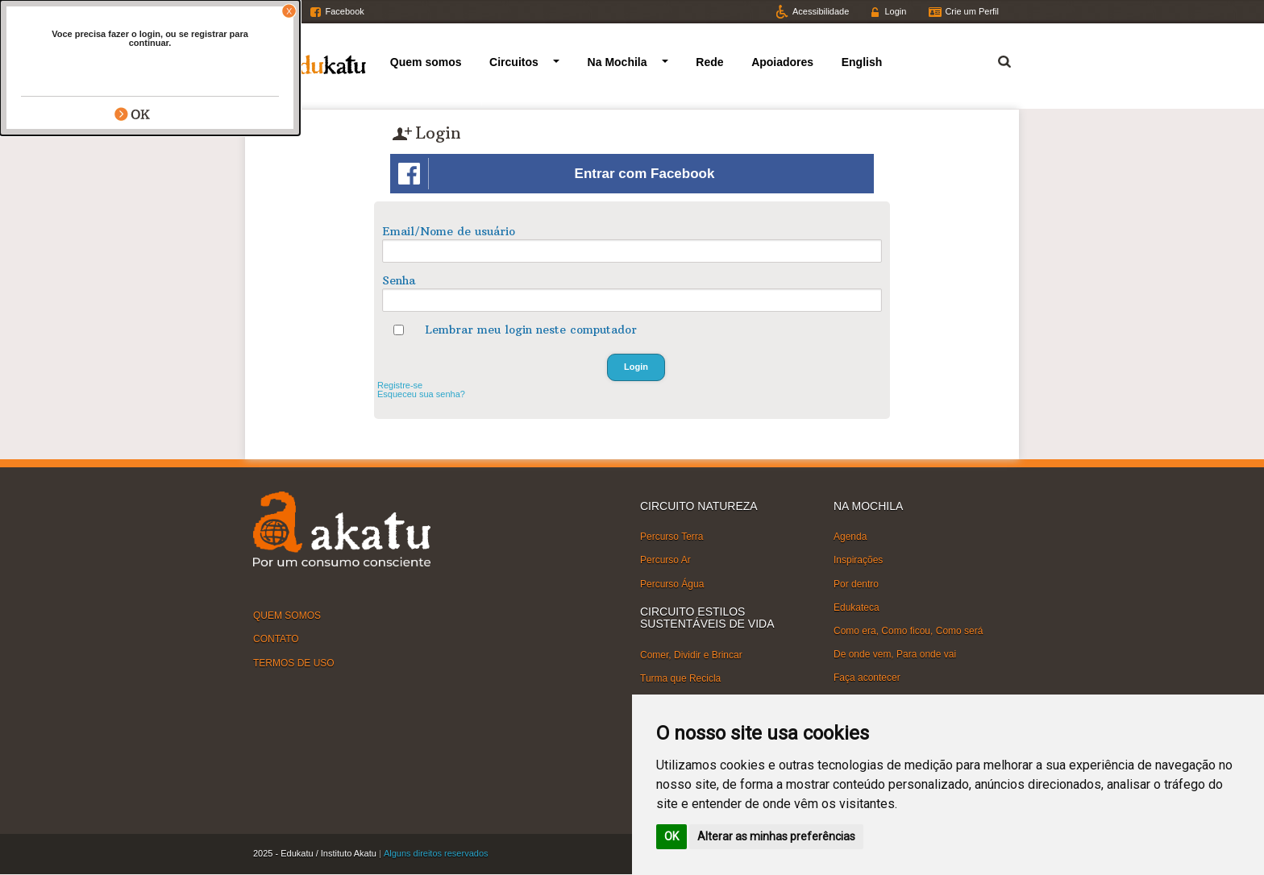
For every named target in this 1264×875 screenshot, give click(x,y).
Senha (398, 280)
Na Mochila (617, 62)
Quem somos (426, 62)
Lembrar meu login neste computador (531, 329)
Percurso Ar (665, 560)
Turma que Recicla (680, 678)
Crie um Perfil (972, 11)
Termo (995, 59)
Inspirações (858, 560)
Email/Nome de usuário (448, 231)
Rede (709, 62)
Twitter (280, 11)
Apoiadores (782, 62)
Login (895, 11)
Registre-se (399, 385)
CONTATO (276, 639)
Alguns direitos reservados (436, 853)
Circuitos (513, 62)
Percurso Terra (671, 536)
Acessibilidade (820, 11)
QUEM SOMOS (287, 615)
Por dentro (856, 583)
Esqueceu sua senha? (421, 394)
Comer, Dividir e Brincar (691, 654)
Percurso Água (672, 583)
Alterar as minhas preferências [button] (776, 836)
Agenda (850, 536)
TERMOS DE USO (294, 662)
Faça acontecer (867, 677)
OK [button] (671, 836)
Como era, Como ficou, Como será (908, 631)
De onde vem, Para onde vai (895, 654)
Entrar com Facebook (556, 173)
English (862, 62)
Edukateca (856, 607)
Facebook (344, 11)
